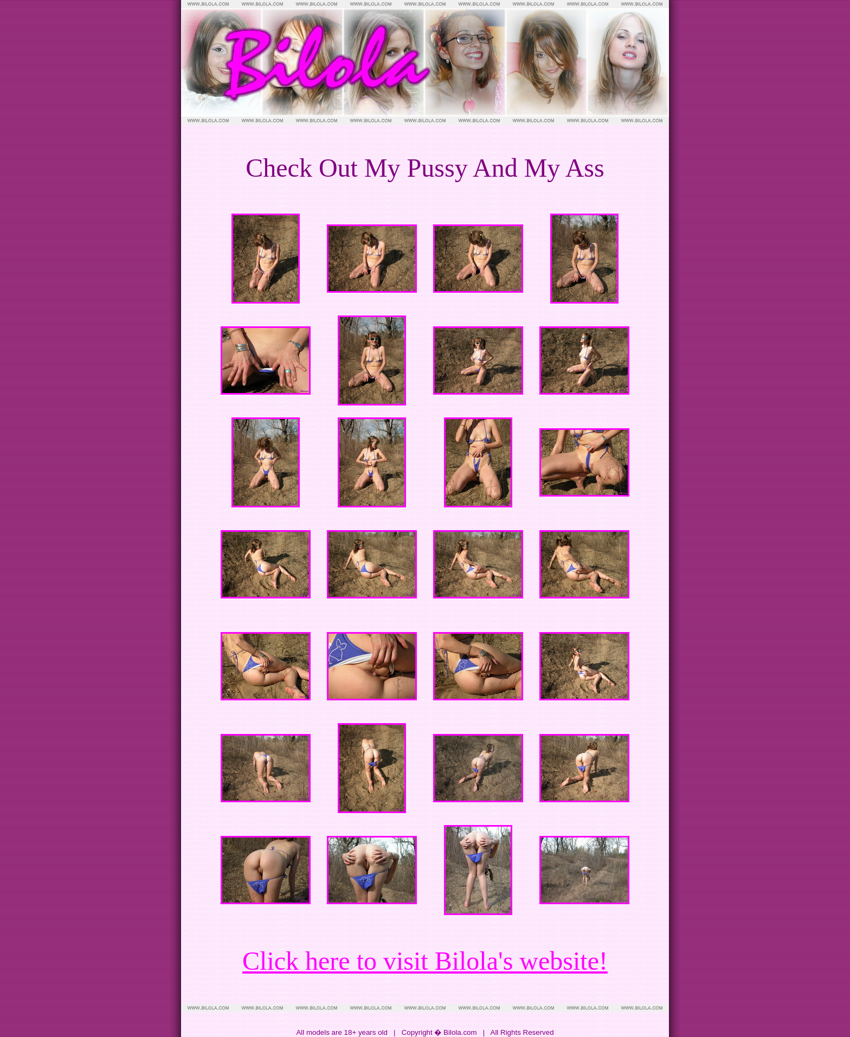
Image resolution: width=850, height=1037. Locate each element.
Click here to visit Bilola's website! (425, 960)
